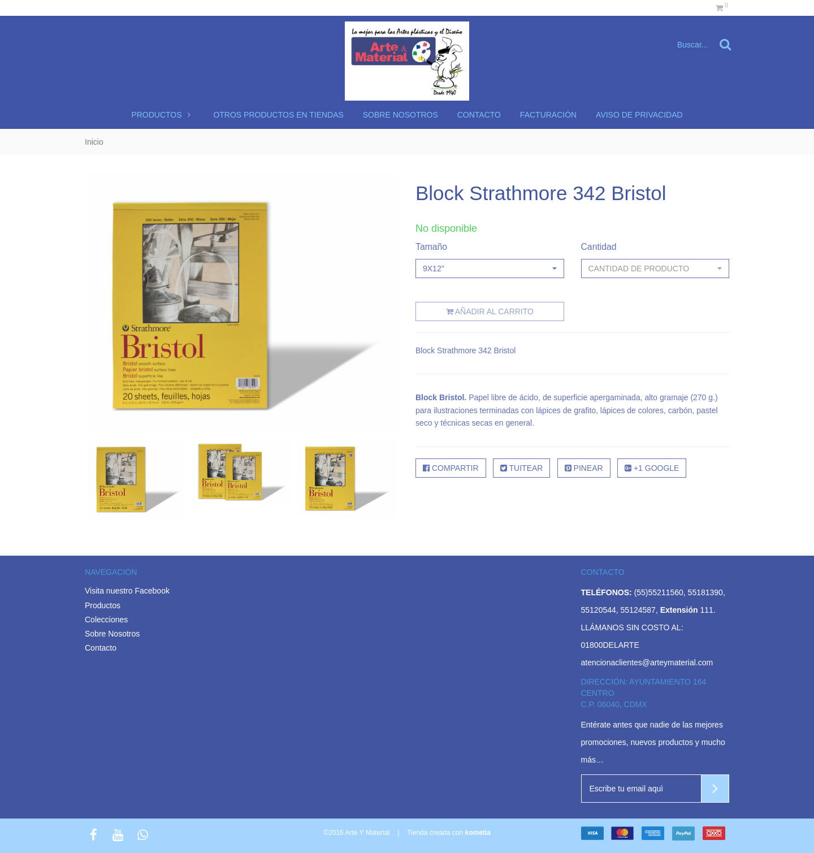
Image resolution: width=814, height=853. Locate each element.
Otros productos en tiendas (278, 114)
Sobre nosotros (400, 114)
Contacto (479, 114)
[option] (137, 478)
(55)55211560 (658, 592)
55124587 (638, 609)
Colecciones (106, 619)
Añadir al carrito (490, 311)
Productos (162, 114)
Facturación (548, 114)
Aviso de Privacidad (639, 114)
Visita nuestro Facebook (127, 590)
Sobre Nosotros (112, 633)
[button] (489, 268)
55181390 (705, 592)
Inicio (94, 141)
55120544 (598, 609)
